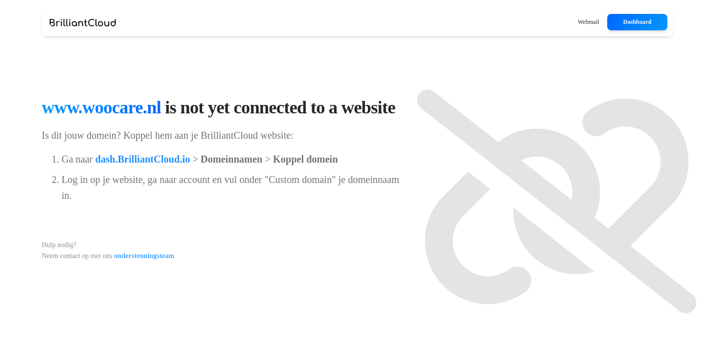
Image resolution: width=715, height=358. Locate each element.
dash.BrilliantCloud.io (142, 159)
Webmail (588, 21)
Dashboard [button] (637, 21)
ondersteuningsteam (144, 256)
